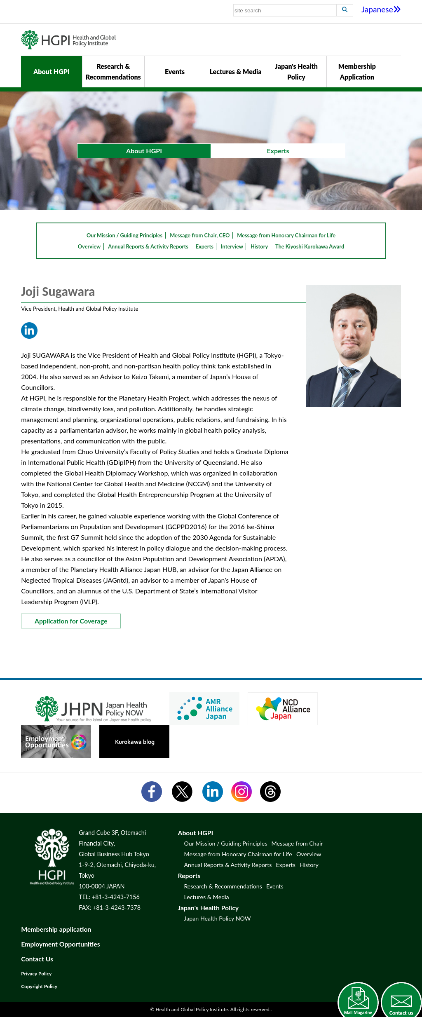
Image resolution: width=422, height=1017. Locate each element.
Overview (89, 246)
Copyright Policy (39, 986)
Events (175, 71)
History (259, 246)
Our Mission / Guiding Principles (124, 235)
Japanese (381, 9)
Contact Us (37, 959)
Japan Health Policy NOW (217, 918)
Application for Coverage (71, 621)
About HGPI (51, 71)
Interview (232, 246)
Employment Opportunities (60, 944)
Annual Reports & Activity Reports (148, 246)
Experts (204, 246)
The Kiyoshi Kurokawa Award (309, 246)
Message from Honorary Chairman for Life (286, 235)
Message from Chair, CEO (200, 235)
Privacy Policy (36, 973)
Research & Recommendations (113, 71)
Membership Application (357, 71)
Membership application (56, 929)
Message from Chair (297, 843)
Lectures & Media (235, 71)
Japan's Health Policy (296, 71)
